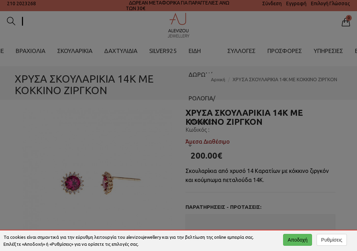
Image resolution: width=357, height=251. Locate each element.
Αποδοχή (297, 240)
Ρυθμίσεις (331, 240)
